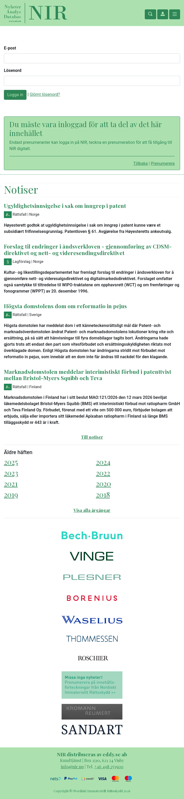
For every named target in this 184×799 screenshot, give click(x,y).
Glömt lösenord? (45, 94)
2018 (103, 494)
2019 (11, 494)
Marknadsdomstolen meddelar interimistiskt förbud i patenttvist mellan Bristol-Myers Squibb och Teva (87, 375)
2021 (11, 483)
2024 (103, 462)
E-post (10, 48)
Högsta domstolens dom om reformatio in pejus (65, 305)
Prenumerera (163, 163)
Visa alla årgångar (92, 510)
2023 (11, 473)
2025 (11, 462)
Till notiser (92, 437)
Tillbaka (140, 163)
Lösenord (12, 70)
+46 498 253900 (108, 766)
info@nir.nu (72, 766)
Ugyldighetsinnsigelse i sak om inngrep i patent (65, 205)
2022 (103, 473)
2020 (103, 483)
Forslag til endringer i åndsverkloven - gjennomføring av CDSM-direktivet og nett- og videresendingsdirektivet (88, 249)
